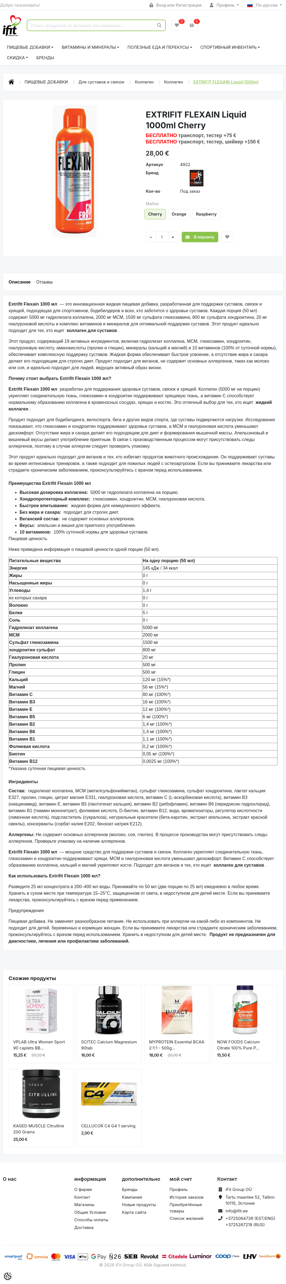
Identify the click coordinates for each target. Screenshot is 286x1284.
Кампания (132, 1197)
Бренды (45, 57)
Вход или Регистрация (175, 5)
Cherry (155, 214)
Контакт (82, 1197)
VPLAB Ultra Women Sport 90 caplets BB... (39, 1045)
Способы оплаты (91, 1219)
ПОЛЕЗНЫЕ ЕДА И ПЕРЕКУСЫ (158, 47)
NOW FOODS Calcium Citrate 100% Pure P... (238, 1045)
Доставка (84, 1227)
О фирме (83, 1189)
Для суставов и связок (102, 82)
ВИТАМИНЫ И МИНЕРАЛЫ (89, 47)
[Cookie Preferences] (8, 1276)
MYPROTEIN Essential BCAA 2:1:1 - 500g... (177, 1045)
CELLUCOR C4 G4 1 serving (108, 1125)
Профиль (223, 5)
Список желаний (186, 1218)
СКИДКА (16, 57)
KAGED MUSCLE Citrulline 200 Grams (38, 1129)
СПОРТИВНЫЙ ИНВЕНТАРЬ (228, 47)
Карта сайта (134, 1212)
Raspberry (206, 214)
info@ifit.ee (236, 1211)
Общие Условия (90, 1212)
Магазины (84, 1204)
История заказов (186, 1197)
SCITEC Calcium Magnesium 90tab (109, 1045)
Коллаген (145, 82)
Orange (178, 214)
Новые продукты (139, 1204)
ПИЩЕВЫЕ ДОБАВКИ (28, 47)
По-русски (263, 5)
